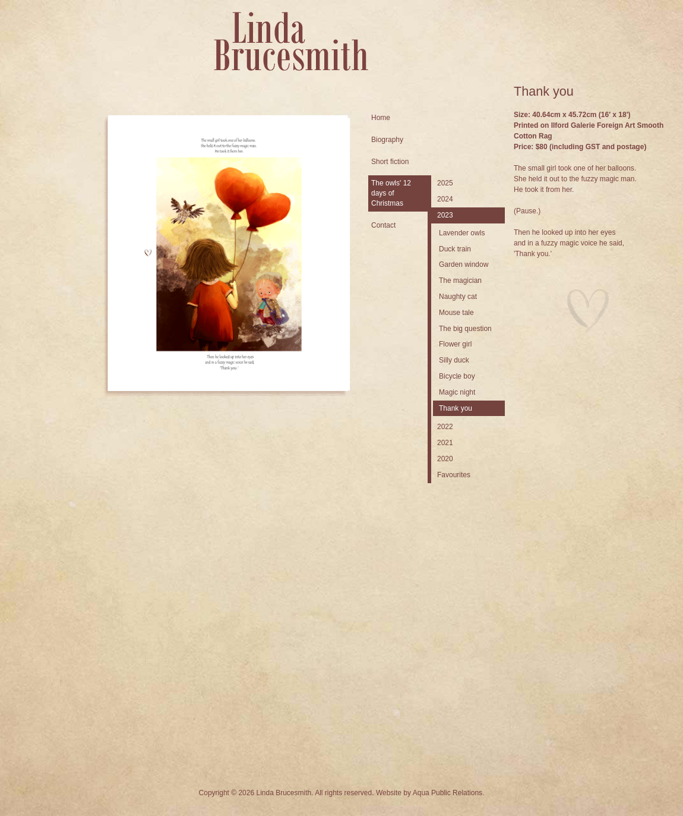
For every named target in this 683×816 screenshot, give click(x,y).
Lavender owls (462, 233)
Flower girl (455, 344)
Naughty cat (458, 296)
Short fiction (390, 161)
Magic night (457, 392)
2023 (445, 215)
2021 (445, 443)
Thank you (455, 408)
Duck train (455, 249)
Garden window (463, 264)
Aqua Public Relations (447, 793)
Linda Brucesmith (291, 41)
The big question (465, 328)
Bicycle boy (457, 376)
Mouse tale (456, 312)
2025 (445, 183)
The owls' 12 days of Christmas (391, 193)
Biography (387, 140)
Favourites (453, 475)
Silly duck (454, 360)
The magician (460, 280)
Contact (383, 225)
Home (380, 118)
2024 (445, 199)
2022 (445, 427)
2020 (445, 459)
